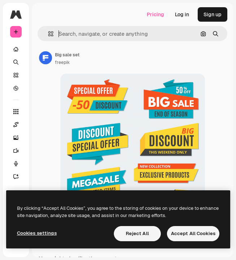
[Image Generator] (16, 137)
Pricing (155, 14)
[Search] (16, 62)
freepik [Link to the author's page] (62, 62)
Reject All (137, 233)
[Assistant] (16, 176)
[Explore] (16, 88)
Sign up (212, 14)
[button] (48, 33)
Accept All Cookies (193, 233)
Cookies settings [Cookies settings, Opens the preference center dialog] (37, 233)
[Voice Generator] (16, 163)
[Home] (16, 49)
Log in (182, 14)
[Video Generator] (16, 150)
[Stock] (16, 75)
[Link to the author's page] (45, 57)
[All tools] (16, 111)
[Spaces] (16, 124)
